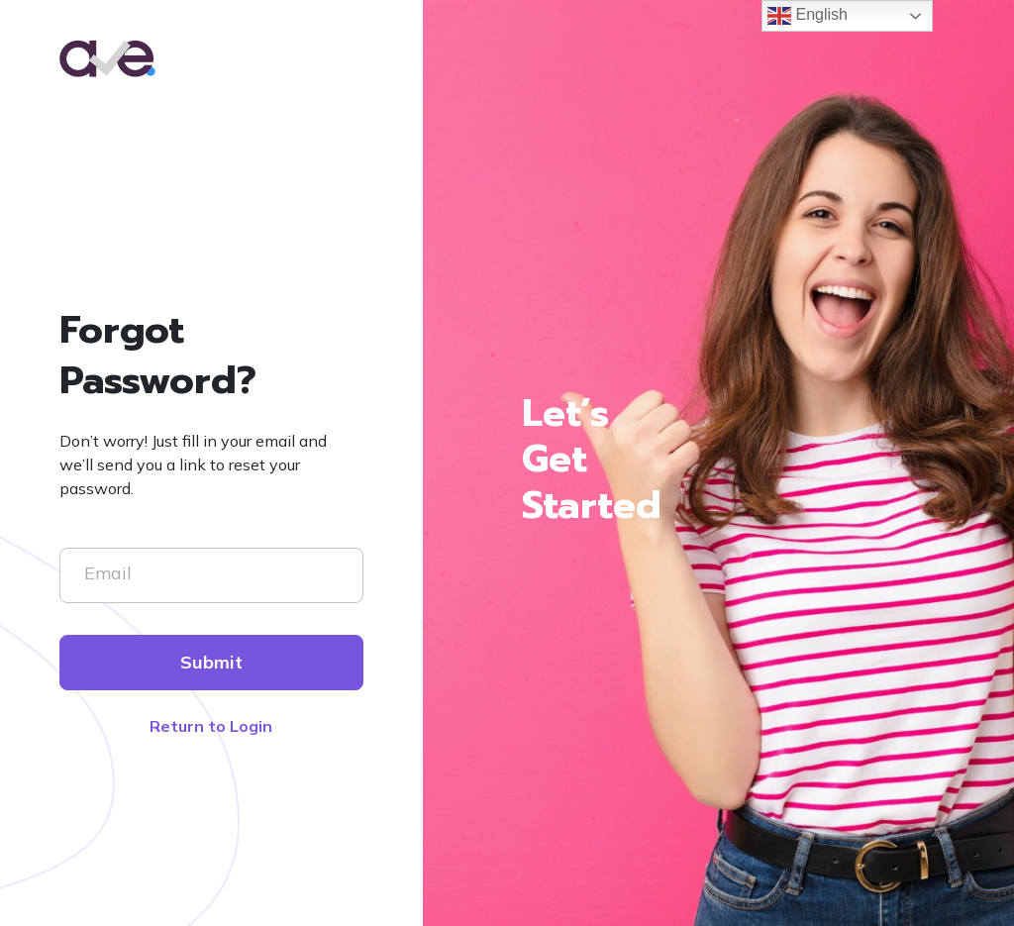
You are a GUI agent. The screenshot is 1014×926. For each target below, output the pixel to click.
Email (108, 573)
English (807, 16)
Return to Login (211, 726)
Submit (211, 662)
